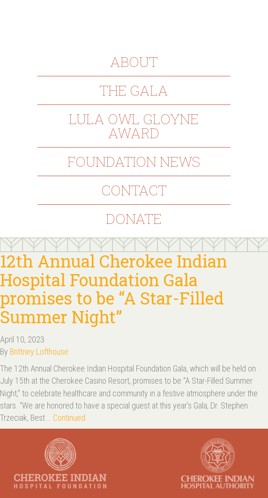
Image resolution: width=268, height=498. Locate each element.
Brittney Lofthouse (39, 352)
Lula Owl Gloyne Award (134, 126)
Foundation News (133, 161)
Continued (69, 418)
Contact (134, 190)
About (134, 61)
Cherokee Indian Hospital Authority (217, 463)
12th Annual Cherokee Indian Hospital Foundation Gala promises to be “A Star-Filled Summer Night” (113, 289)
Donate (134, 218)
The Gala (133, 90)
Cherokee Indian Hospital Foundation (134, 23)
